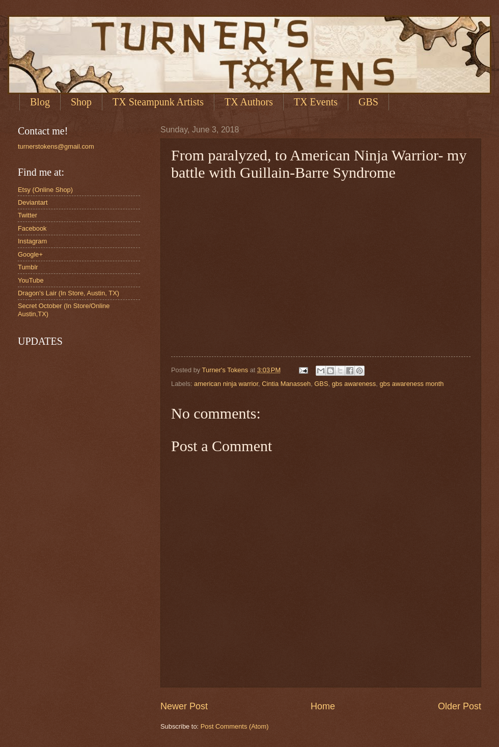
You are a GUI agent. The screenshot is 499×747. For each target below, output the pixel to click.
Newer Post (184, 706)
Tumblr (28, 267)
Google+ (30, 254)
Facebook (32, 228)
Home (323, 706)
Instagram (32, 241)
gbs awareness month (411, 384)
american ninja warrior (226, 384)
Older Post (459, 706)
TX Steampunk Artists (158, 101)
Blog (40, 101)
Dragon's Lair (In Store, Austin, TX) (68, 293)
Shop (81, 101)
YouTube (31, 280)
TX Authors (249, 101)
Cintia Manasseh (286, 384)
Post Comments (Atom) (235, 726)
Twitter (27, 215)
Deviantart (33, 202)
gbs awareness (354, 384)
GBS (321, 384)
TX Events (316, 101)
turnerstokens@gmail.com (56, 146)
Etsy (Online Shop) (45, 189)
